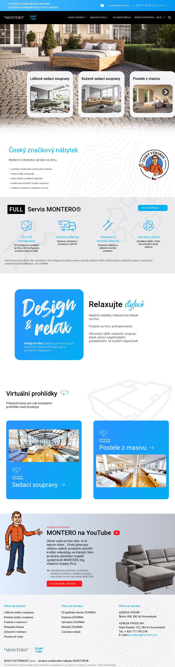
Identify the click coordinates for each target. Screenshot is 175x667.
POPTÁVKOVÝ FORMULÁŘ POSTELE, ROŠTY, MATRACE (33, 7)
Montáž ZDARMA (72, 627)
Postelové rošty (13, 636)
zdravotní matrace (144, 17)
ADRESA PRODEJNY (131, 623)
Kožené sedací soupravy (18, 617)
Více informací (107, 665)
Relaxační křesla (14, 627)
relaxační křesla (122, 17)
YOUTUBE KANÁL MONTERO (65, 583)
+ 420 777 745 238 (135, 631)
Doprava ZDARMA (72, 617)
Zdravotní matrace (15, 631)
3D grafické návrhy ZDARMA (78, 612)
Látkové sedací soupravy (19, 612)
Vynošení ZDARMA (73, 622)
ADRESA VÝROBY (129, 612)
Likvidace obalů (71, 631)
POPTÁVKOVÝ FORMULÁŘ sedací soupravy (29, 3)
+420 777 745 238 (143, 5)
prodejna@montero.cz (119, 5)
